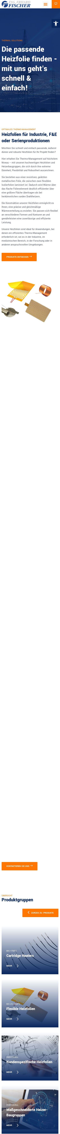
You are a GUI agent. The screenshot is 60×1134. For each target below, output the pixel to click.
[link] (56, 23)
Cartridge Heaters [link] (20, 955)
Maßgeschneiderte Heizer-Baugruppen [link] (27, 1112)
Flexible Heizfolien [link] (20, 1008)
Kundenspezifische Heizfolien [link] (29, 1062)
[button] (46, 4)
